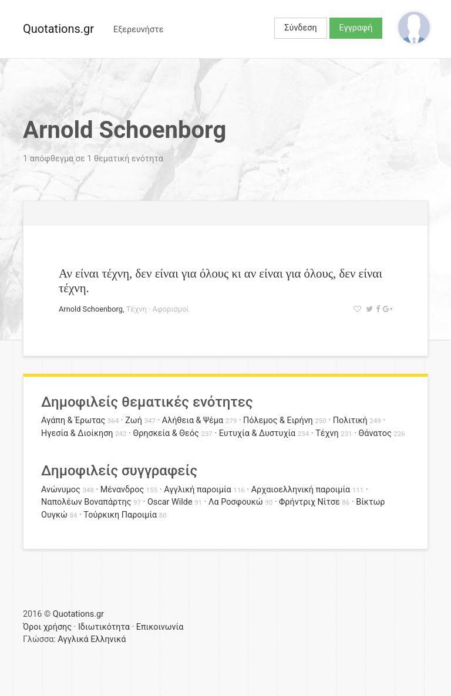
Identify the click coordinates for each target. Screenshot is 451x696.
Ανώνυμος (60, 490)
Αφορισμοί (170, 309)
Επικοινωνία (160, 627)
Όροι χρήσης (47, 627)
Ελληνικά (108, 639)
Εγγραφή (356, 28)
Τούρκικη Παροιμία (120, 515)
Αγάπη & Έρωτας (73, 420)
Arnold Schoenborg (91, 309)
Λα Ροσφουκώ (235, 502)
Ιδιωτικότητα (104, 627)
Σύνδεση (300, 28)
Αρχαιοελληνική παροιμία (301, 490)
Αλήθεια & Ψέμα (192, 420)
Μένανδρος (122, 490)
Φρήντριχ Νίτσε (309, 502)
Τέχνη (136, 309)
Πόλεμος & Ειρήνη (278, 420)
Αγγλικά (73, 639)
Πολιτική (350, 420)
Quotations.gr (58, 29)
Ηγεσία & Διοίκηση (77, 433)
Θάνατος (375, 433)
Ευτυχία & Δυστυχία (257, 433)
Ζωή (133, 420)
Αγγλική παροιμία (197, 490)
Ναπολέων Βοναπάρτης (86, 502)
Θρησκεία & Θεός (165, 433)
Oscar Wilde (170, 502)
